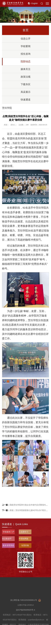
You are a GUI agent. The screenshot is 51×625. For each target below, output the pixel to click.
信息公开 (25, 38)
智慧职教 (25, 545)
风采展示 (25, 92)
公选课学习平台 (25, 532)
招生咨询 (25, 54)
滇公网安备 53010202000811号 (25, 613)
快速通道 (25, 99)
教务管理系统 (8, 545)
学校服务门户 (8, 532)
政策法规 (25, 76)
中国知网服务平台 (26, 539)
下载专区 (25, 84)
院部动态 (25, 61)
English (34, 3)
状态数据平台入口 (9, 539)
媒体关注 (25, 69)
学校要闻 (25, 46)
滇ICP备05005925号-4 (25, 622)
